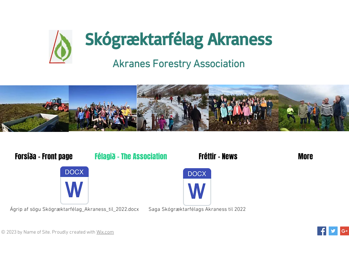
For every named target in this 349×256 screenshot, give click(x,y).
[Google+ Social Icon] (344, 230)
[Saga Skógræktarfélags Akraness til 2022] (197, 191)
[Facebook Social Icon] (321, 230)
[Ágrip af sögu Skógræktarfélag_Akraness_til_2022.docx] (74, 190)
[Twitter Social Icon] (333, 230)
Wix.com (105, 232)
